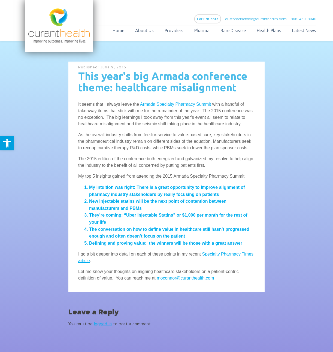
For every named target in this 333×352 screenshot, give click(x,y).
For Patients (207, 19)
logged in (103, 323)
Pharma (202, 30)
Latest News (304, 30)
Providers (174, 30)
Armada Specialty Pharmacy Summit (175, 104)
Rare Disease (233, 30)
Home (118, 30)
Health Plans (269, 30)
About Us (144, 30)
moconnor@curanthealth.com (185, 278)
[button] (7, 143)
